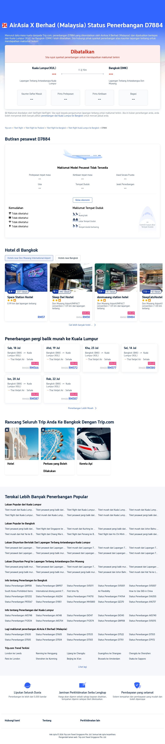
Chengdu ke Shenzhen (140, 653)
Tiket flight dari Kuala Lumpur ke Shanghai (82, 510)
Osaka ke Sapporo (137, 659)
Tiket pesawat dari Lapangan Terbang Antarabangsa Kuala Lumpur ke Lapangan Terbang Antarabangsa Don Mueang (51, 567)
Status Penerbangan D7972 (142, 640)
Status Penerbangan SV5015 (142, 621)
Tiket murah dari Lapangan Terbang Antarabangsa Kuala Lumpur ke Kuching (144, 553)
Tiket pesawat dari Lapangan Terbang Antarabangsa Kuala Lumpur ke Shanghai (82, 553)
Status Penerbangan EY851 (49, 602)
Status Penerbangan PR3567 (18, 602)
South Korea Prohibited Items (19, 591)
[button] (139, 5)
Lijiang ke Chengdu (76, 653)
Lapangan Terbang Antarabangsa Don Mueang (126, 82)
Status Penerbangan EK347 (80, 615)
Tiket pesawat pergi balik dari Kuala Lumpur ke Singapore (144, 515)
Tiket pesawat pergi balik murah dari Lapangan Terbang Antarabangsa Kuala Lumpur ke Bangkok (51, 553)
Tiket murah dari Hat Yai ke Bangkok (20, 534)
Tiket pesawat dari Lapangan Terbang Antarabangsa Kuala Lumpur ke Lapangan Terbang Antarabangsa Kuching (20, 548)
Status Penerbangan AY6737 (142, 602)
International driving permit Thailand (51, 591)
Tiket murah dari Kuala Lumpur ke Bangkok (51, 515)
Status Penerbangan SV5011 (80, 586)
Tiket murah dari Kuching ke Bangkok (82, 529)
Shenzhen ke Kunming (46, 659)
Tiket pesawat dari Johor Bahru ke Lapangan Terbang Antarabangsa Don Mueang (113, 572)
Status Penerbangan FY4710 (80, 596)
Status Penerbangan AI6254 (49, 596)
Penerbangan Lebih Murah (82, 408)
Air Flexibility (104, 591)
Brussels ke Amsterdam (109, 659)
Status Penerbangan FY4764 (111, 596)
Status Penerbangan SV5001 (111, 586)
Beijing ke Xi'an (74, 659)
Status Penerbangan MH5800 (81, 602)
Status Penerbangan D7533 (80, 634)
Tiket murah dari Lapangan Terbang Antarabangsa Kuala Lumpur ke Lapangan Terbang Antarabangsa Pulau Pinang (82, 548)
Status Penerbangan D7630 (18, 634)
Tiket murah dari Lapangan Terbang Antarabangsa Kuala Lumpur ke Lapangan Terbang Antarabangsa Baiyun (113, 548)
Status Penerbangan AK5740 (142, 615)
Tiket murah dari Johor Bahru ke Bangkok (144, 529)
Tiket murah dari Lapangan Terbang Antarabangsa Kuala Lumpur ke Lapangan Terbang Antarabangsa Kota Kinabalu (144, 548)
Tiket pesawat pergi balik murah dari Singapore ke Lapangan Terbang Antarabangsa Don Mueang (51, 572)
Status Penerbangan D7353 (142, 634)
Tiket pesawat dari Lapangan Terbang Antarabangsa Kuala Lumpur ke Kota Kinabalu (20, 553)
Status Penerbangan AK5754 (49, 621)
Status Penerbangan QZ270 (111, 602)
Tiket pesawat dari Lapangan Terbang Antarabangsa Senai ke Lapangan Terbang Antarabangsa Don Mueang (144, 567)
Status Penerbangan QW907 (49, 586)
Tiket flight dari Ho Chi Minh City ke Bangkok (113, 534)
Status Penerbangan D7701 (111, 640)
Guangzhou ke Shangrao (109, 653)
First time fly (73, 591)
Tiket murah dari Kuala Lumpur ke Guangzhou (113, 515)
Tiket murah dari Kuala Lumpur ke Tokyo (144, 510)
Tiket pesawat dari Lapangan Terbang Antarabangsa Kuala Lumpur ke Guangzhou (113, 553)
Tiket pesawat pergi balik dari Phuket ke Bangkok (20, 529)
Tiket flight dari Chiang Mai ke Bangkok (51, 534)
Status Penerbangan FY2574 (80, 621)
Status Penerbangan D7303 (80, 640)
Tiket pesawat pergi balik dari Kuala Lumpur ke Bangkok (144, 534)
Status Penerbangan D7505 (18, 640)
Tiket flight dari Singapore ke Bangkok (51, 529)
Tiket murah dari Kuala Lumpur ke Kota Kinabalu (20, 510)
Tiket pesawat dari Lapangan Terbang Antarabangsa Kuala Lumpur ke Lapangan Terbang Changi (51, 548)
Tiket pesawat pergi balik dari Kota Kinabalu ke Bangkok (113, 529)
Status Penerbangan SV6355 (142, 596)
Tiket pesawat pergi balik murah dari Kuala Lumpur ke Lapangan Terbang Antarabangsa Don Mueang (82, 572)
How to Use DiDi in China (141, 591)
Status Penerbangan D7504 (49, 640)
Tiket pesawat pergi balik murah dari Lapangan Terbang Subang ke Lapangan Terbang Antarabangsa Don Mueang (113, 567)
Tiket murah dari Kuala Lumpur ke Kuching (113, 510)
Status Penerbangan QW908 (18, 586)
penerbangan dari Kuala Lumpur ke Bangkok (62, 115)
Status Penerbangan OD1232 (18, 596)
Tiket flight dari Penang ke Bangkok (82, 534)
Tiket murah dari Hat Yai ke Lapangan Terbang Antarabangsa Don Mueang (144, 572)
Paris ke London (12, 659)
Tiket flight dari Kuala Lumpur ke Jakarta (20, 515)
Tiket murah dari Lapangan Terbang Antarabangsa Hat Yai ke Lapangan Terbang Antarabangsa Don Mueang (82, 567)
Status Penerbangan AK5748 (18, 615)
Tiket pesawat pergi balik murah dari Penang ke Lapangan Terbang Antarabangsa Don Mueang (20, 572)
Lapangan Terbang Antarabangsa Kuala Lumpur (38, 82)
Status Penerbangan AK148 (49, 615)
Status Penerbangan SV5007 (142, 586)
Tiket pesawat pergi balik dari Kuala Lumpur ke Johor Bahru (82, 515)
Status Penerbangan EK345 (111, 615)
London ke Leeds (13, 653)
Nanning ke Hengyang (46, 653)
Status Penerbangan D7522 (111, 634)
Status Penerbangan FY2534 (18, 621)
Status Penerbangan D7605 (49, 634)
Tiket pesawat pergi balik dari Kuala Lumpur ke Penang (51, 510)
